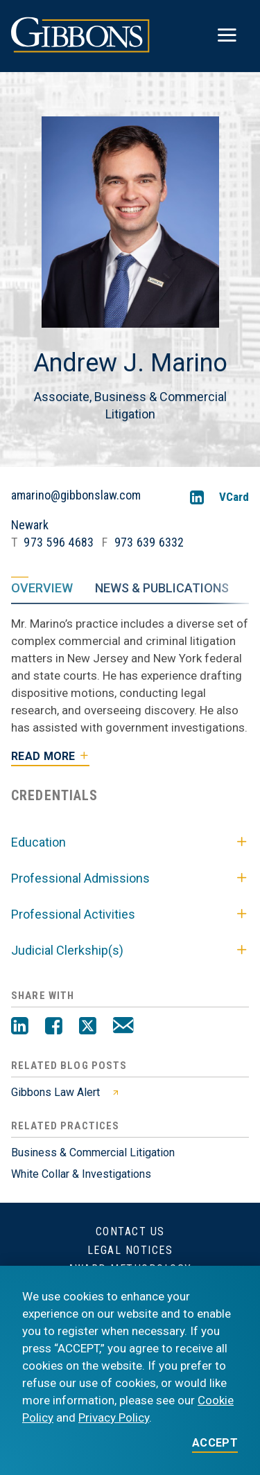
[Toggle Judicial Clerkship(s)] (242, 950)
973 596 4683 (59, 542)
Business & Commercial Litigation (93, 1152)
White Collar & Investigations (81, 1174)
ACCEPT (215, 1443)
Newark (30, 525)
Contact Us (130, 1231)
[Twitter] (87, 1027)
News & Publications (162, 587)
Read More (43, 756)
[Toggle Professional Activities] (242, 914)
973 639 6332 (149, 542)
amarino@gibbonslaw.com (76, 495)
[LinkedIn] (197, 497)
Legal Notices (130, 1250)
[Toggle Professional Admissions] (242, 878)
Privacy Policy (113, 1417)
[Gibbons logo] (80, 48)
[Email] (123, 1027)
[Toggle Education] (242, 842)
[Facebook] (53, 1027)
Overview (42, 587)
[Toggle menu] (227, 36)
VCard (234, 497)
